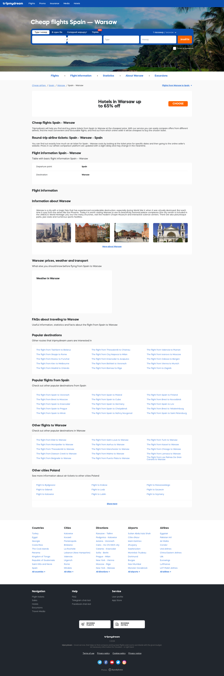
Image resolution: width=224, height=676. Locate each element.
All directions (102, 572)
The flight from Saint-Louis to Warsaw (110, 440)
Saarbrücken (134, 549)
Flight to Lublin (99, 494)
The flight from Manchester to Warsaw (110, 449)
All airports (133, 572)
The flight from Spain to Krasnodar (53, 404)
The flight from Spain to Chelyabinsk (109, 409)
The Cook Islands (40, 549)
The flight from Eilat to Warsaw (51, 440)
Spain (52, 85)
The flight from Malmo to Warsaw (108, 454)
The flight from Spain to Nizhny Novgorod (112, 413)
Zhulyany (132, 545)
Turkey (35, 534)
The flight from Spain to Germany (108, 404)
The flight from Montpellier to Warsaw (54, 445)
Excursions (37, 608)
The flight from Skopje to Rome (51, 354)
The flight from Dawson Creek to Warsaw (56, 454)
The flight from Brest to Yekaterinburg (165, 409)
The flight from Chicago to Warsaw (164, 449)
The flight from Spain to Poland (107, 395)
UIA (161, 557)
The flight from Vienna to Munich (163, 364)
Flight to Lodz (98, 490)
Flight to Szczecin (155, 490)
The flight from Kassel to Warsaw (163, 445)
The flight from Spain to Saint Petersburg (167, 413)
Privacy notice (134, 653)
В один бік (57, 32)
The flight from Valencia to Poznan (164, 350)
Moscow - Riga (103, 564)
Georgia (36, 541)
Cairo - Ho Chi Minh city (107, 545)
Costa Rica (37, 545)
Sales (34, 600)
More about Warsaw (112, 247)
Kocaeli (67, 537)
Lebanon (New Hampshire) (77, 553)
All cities (68, 572)
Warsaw (61, 85)
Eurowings (165, 560)
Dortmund (133, 557)
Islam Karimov (135, 541)
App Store (117, 600)
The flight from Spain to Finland (162, 395)
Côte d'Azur (133, 537)
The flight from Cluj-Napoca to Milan (109, 354)
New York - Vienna (105, 560)
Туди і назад (41, 32)
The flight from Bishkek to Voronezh (109, 364)
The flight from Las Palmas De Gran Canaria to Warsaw (164, 458)
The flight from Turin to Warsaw (162, 440)
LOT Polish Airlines (169, 568)
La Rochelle (70, 549)
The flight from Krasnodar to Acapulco (110, 359)
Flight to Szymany (155, 494)
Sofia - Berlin (102, 553)
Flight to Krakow (99, 485)
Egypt (35, 537)
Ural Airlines (165, 549)
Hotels (35, 604)
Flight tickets (38, 597)
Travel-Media (38, 611)
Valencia (68, 557)
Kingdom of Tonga (41, 557)
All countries (38, 572)
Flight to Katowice (45, 494)
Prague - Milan (103, 557)
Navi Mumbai (134, 564)
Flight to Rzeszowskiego (158, 485)
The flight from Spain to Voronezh (52, 395)
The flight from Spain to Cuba (106, 399)
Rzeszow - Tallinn (104, 534)
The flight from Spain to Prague (51, 409)
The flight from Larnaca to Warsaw (164, 454)
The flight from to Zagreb (159, 368)
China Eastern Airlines (171, 553)
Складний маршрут (77, 32)
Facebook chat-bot (81, 604)
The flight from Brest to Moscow (52, 399)
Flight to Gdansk (44, 490)
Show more (112, 504)
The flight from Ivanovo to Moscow (164, 354)
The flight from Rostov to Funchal (52, 359)
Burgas (131, 560)
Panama (36, 553)
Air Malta (164, 541)
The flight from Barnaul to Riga (107, 368)
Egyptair (164, 534)
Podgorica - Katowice (106, 537)
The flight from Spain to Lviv (160, 404)
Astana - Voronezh (105, 541)
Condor (163, 545)
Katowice (68, 534)
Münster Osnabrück (137, 568)
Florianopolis (70, 541)
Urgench (68, 560)
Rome (67, 564)
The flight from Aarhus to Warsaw (108, 445)
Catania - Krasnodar (106, 549)
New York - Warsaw (105, 568)
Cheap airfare (39, 85)
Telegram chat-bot (81, 600)
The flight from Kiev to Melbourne (52, 364)
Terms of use (88, 653)
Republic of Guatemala (43, 560)
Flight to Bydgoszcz (45, 485)
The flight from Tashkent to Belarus (53, 350)
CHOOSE (178, 103)
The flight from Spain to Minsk (51, 413)
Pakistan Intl (166, 537)
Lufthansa (165, 564)
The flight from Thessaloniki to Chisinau (111, 350)
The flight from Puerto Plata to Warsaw (111, 458)
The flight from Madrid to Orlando (52, 368)
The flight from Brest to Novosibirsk (164, 399)
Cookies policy (119, 653)
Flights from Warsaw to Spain (176, 85)
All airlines (165, 572)
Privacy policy (103, 653)
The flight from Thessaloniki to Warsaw (55, 449)
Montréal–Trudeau (137, 553)
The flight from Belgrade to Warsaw (53, 458)
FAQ (74, 597)
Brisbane (68, 545)
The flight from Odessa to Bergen (163, 359)
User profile (117, 597)
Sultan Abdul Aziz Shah (139, 534)
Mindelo (68, 568)
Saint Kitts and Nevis (42, 564)
